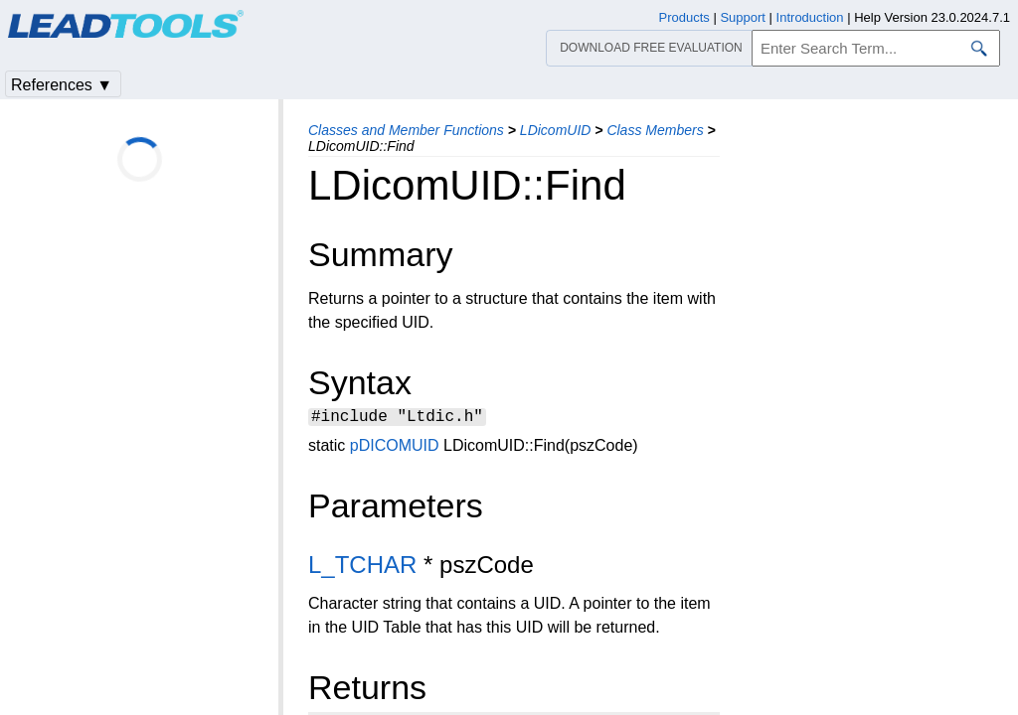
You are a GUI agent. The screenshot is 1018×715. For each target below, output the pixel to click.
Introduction (810, 17)
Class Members (654, 130)
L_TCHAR (362, 567)
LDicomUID (556, 130)
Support (742, 17)
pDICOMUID (394, 448)
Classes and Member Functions (406, 130)
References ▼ (61, 84)
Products (684, 17)
